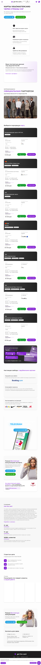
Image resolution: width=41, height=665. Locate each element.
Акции (14, 656)
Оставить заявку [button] (31, 216)
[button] (36, 2)
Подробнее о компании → (10, 521)
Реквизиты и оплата (24, 656)
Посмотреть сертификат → (12, 73)
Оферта (18, 656)
